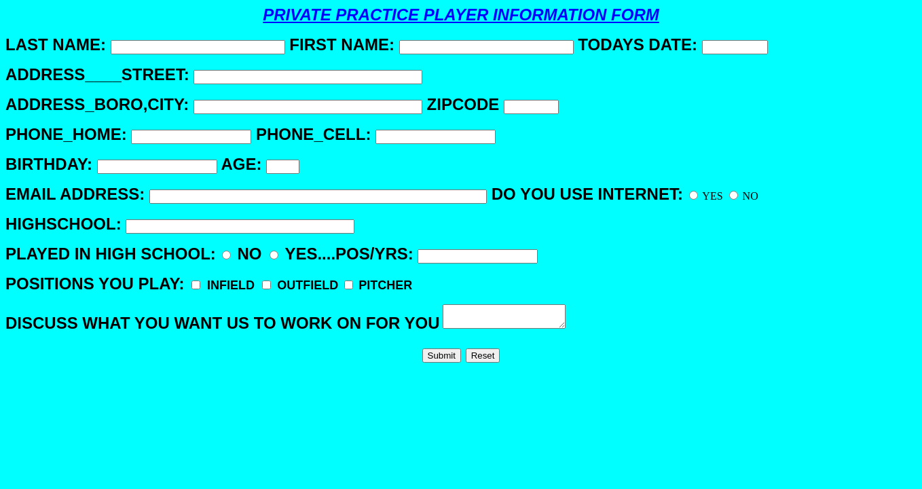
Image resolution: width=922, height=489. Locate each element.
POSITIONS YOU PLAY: (208, 283)
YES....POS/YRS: (404, 253)
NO (743, 196)
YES (706, 196)
